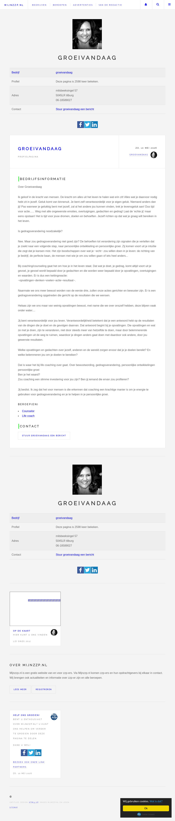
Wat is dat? (156, 801)
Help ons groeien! (26, 715)
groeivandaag (64, 72)
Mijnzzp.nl (14, 5)
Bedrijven (39, 5)
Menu (169, 5)
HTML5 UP (33, 802)
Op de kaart (22, 631)
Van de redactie (110, 5)
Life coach (28, 415)
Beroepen (60, 5)
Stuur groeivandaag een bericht (75, 109)
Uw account (145, 5)
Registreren (44, 689)
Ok (146, 808)
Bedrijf (15, 72)
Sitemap (14, 807)
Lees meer (20, 689)
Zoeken (157, 5)
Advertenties (83, 5)
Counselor (28, 411)
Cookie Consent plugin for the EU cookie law (145, 814)
